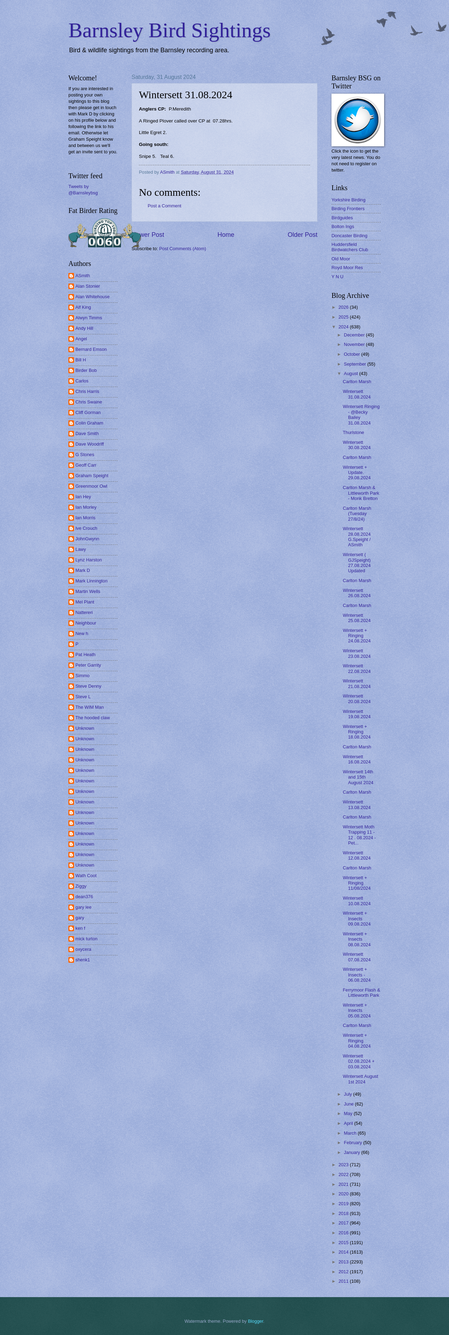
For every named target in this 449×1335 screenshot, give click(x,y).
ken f (80, 928)
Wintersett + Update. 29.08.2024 (356, 473)
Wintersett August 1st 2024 (360, 1079)
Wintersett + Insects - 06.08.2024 (356, 975)
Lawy (80, 549)
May (349, 1113)
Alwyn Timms (88, 317)
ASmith (82, 275)
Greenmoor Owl (91, 486)
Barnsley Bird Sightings (169, 30)
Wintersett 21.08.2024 (356, 683)
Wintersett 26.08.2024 (356, 593)
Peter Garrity (88, 665)
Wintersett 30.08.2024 (356, 445)
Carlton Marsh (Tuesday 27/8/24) (357, 514)
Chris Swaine (88, 402)
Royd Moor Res (347, 267)
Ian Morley (85, 507)
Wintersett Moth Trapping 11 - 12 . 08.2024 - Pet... (359, 835)
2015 (344, 1242)
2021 (344, 1184)
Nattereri (84, 612)
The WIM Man (89, 707)
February (353, 1142)
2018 (344, 1213)
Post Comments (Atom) (182, 248)
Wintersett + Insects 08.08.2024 (356, 939)
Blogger (255, 1321)
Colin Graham (89, 423)
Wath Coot (85, 875)
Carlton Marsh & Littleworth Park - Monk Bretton (361, 493)
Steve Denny (88, 686)
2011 (344, 1281)
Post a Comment (164, 205)
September (355, 364)
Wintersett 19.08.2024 (356, 714)
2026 (344, 307)
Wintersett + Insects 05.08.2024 (356, 1010)
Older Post (302, 234)
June (349, 1104)
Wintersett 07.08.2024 (356, 957)
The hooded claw (92, 717)
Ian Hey (83, 496)
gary (79, 917)
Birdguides (342, 217)
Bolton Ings (342, 226)
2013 (344, 1261)
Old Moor (340, 258)
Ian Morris (85, 517)
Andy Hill (84, 328)
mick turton (86, 938)
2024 (344, 326)
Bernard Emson (91, 349)
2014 (344, 1252)
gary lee (83, 907)
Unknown (84, 728)
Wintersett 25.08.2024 (356, 618)
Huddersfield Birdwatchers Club (349, 247)
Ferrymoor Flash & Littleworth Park (361, 992)
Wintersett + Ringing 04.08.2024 (356, 1041)
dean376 (84, 896)
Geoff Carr (85, 465)
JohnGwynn (87, 538)
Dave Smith (87, 433)
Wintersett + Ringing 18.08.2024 (356, 732)
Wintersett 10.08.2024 (356, 900)
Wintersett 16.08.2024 (356, 759)
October (352, 354)
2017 (344, 1223)
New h (81, 633)
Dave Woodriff (89, 444)
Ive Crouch (86, 528)
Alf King (83, 307)
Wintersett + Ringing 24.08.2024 (356, 636)
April (349, 1123)
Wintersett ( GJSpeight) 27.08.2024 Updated (356, 562)
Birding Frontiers (347, 208)
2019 (344, 1203)
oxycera (83, 949)
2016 (344, 1232)
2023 (344, 1164)
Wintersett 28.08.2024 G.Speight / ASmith (356, 536)
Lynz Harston (88, 559)
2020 (344, 1193)
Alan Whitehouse (92, 296)
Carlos (81, 380)
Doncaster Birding (349, 235)
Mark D (82, 570)
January (352, 1152)
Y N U (337, 276)
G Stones (84, 454)
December (355, 335)
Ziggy (80, 886)
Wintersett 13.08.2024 (356, 804)
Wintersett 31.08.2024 (356, 394)
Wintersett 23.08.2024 (356, 653)
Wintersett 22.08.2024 (356, 668)
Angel (81, 338)
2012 (344, 1271)
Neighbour (85, 623)
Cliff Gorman (88, 412)
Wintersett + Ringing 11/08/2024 (356, 883)
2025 (344, 317)
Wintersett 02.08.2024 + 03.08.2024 (359, 1061)
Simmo (82, 675)
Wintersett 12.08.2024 (356, 855)
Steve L (83, 696)
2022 (344, 1174)
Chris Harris (87, 391)
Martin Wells (87, 591)
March (350, 1133)
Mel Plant (84, 602)
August (351, 373)
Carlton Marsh (357, 381)
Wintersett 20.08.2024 (356, 698)
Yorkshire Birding (348, 199)
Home (225, 234)
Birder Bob (86, 370)
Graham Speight (91, 475)
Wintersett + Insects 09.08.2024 (356, 918)
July (348, 1094)
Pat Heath (85, 654)
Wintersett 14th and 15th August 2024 (358, 777)
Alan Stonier (87, 286)
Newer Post (148, 234)
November (355, 344)
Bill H (80, 359)
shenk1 (82, 959)
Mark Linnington (91, 580)
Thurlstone (353, 432)
